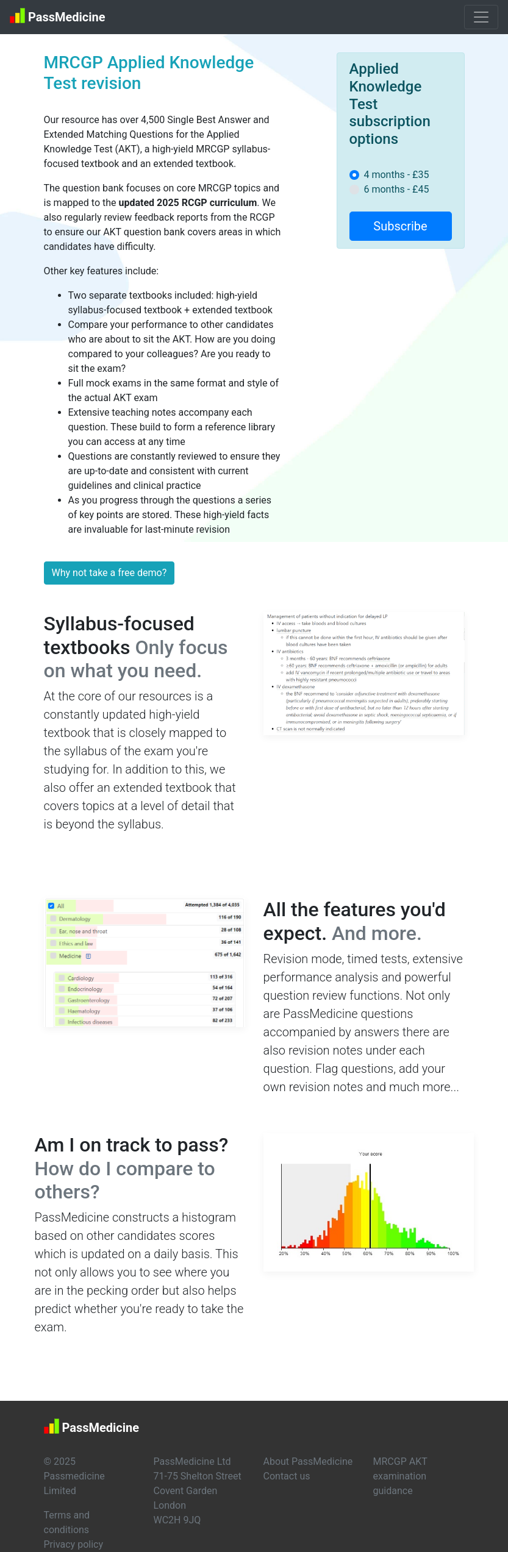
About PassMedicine (308, 1461)
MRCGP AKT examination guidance (400, 1476)
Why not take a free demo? (109, 572)
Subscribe (400, 226)
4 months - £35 (396, 174)
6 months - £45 (396, 189)
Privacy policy (74, 1544)
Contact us (286, 1476)
